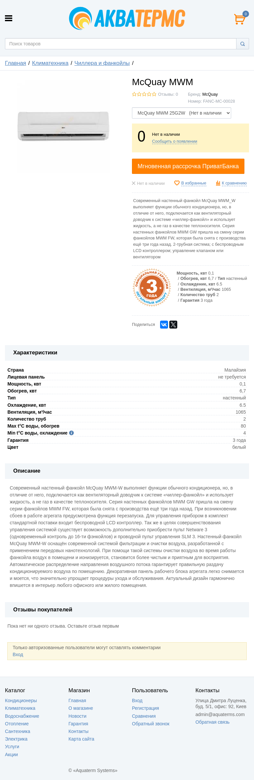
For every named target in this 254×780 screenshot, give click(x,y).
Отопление (17, 723)
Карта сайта (81, 739)
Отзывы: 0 (168, 94)
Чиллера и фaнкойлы (102, 63)
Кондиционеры (21, 700)
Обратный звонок (150, 723)
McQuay (210, 94)
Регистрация (145, 708)
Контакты (78, 731)
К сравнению (234, 183)
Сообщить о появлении (174, 141)
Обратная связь (212, 722)
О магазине (80, 708)
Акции (11, 754)
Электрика (16, 739)
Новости (77, 716)
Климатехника (50, 63)
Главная (15, 63)
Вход (18, 654)
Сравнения (144, 716)
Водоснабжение (22, 716)
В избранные (193, 183)
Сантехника (17, 731)
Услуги (12, 746)
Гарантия (78, 723)
